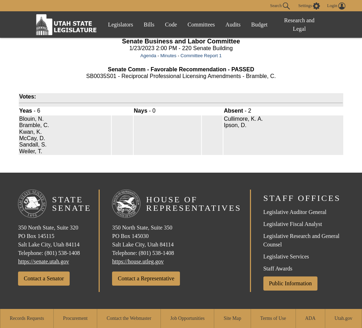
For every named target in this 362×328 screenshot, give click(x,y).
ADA (310, 318)
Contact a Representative (146, 278)
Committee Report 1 (201, 55)
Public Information (290, 283)
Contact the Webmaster (129, 318)
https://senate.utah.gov (43, 261)
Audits (233, 25)
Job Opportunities (187, 318)
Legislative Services (286, 257)
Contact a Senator (44, 278)
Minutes (168, 55)
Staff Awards (277, 269)
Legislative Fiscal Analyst (292, 224)
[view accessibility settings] (309, 6)
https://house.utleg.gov (138, 261)
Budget (259, 25)
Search (280, 6)
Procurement (75, 318)
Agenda (148, 55)
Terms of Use (273, 318)
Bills (149, 25)
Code (171, 25)
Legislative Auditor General (295, 212)
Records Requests (27, 318)
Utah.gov (343, 318)
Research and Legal (299, 24)
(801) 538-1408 (62, 253)
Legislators (120, 25)
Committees (201, 25)
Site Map (232, 318)
